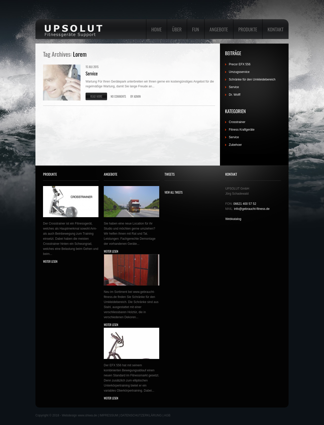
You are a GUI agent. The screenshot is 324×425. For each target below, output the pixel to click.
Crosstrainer (237, 122)
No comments (118, 96)
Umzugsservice (239, 72)
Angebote (219, 29)
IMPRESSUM (108, 415)
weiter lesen (50, 261)
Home (156, 29)
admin (137, 96)
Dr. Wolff (234, 94)
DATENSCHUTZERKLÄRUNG (141, 415)
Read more (96, 96)
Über (177, 29)
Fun (195, 29)
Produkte (247, 29)
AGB (167, 415)
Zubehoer (235, 145)
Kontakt (276, 29)
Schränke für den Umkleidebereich (252, 79)
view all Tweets (174, 192)
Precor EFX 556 (239, 64)
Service (92, 73)
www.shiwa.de (87, 415)
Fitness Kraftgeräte (241, 129)
